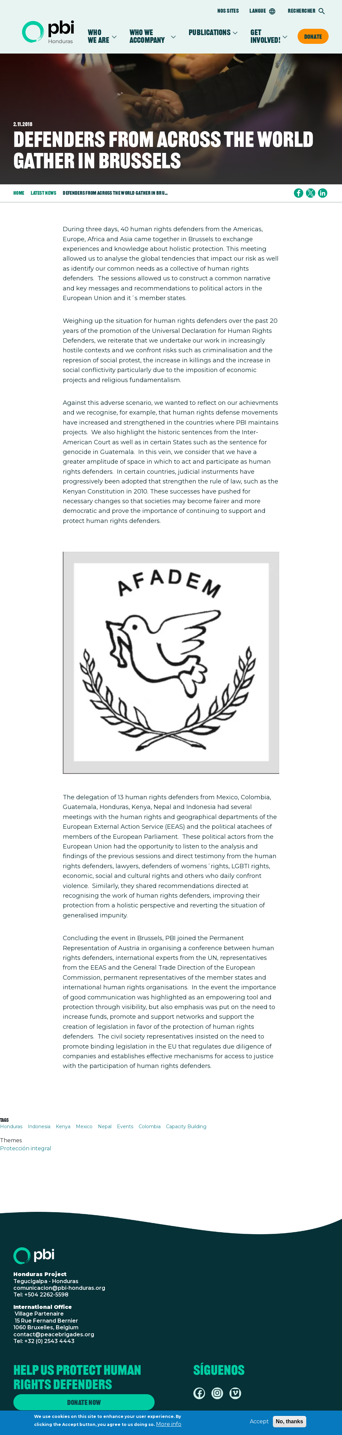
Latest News (43, 193)
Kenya (63, 1127)
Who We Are (98, 36)
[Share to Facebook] (298, 193)
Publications (209, 32)
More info (168, 1425)
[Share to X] (310, 193)
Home (18, 193)
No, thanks (289, 1422)
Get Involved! (265, 36)
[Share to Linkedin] (322, 193)
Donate (313, 36)
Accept (259, 1422)
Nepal (105, 1127)
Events (125, 1127)
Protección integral (25, 1148)
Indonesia (39, 1127)
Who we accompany (149, 36)
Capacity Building (186, 1127)
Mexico (84, 1127)
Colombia (150, 1127)
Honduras (11, 1127)
